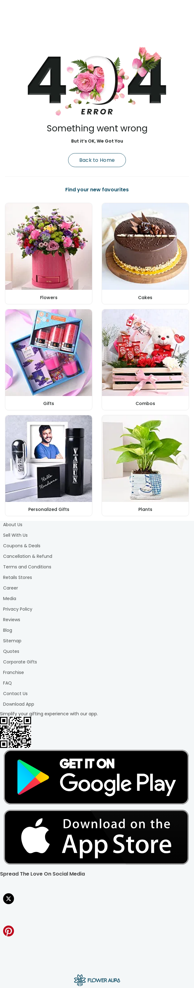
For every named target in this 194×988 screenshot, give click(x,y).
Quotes (11, 651)
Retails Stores (17, 577)
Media (9, 598)
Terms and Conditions (27, 567)
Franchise (13, 672)
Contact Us (15, 693)
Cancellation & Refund (27, 556)
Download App (18, 704)
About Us (12, 524)
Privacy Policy (17, 609)
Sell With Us (15, 535)
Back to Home (97, 160)
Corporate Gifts (20, 662)
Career (10, 588)
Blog (7, 630)
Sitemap (12, 641)
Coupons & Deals (21, 546)
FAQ (7, 683)
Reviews (11, 620)
